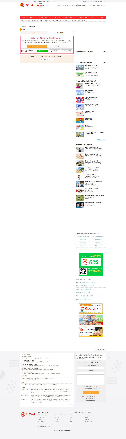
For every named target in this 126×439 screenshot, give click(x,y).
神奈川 (38, 20)
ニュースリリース (42, 421)
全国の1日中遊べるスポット (83, 292)
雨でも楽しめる (24, 369)
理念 (71, 417)
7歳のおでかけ (98, 245)
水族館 (51, 369)
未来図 (86, 417)
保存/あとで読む (85, 1)
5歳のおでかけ (98, 242)
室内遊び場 (31, 369)
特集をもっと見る (101, 140)
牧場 (40, 358)
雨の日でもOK (81, 5)
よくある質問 (56, 417)
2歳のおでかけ (83, 239)
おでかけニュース (82, 17)
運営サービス (72, 419)
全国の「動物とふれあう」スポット (85, 285)
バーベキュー (32, 358)
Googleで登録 (66, 51)
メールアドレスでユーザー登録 (37, 46)
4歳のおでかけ (83, 242)
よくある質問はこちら (91, 398)
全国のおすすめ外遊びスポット (84, 299)
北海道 (28, 20)
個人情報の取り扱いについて (90, 386)
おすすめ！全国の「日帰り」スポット (85, 282)
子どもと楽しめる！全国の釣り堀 (84, 296)
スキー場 (29, 373)
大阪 (63, 20)
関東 (33, 20)
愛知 (50, 20)
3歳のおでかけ (98, 239)
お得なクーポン (24, 365)
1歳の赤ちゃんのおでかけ (98, 236)
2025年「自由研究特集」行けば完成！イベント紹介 (32, 380)
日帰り (94, 5)
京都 (66, 20)
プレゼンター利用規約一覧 (59, 415)
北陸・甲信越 (55, 20)
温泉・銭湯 (23, 373)
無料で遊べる (32, 365)
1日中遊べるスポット (101, 5)
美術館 (48, 369)
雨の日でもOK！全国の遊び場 (83, 289)
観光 (46, 358)
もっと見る (69, 404)
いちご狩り (48, 373)
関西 (61, 20)
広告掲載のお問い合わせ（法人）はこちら (91, 388)
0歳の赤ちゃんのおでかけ (83, 236)
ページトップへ (101, 349)
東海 (47, 20)
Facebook (40, 424)
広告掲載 (40, 419)
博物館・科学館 (42, 369)
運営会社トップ (73, 415)
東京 (35, 20)
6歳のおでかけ (83, 245)
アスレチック (44, 365)
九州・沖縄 (80, 20)
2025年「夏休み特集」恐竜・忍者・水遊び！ (31, 378)
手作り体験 (28, 361)
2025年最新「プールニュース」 (49, 378)
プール (43, 358)
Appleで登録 (54, 51)
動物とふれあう (35, 361)
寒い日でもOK (89, 5)
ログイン (103, 1)
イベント (32, 17)
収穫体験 (42, 361)
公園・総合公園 (51, 365)
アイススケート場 (36, 373)
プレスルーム (56, 419)
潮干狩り (43, 373)
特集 (102, 17)
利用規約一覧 (41, 417)
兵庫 (68, 20)
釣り (37, 358)
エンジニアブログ (73, 424)
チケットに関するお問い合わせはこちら (90, 396)
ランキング (57, 17)
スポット (24, 17)
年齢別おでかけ (68, 17)
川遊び (57, 365)
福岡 (84, 20)
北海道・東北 (23, 20)
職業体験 (46, 361)
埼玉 (44, 20)
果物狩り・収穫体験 (55, 373)
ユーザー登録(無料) (95, 1)
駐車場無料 (38, 365)
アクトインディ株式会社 (86, 412)
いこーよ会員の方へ (90, 400)
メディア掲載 (56, 421)
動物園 (26, 358)
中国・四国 (73, 20)
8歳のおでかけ (83, 249)
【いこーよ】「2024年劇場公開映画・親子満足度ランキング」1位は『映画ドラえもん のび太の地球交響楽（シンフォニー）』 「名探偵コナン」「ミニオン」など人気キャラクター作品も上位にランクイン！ (50, 401)
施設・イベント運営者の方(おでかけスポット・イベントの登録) (43, 384)
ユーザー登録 (24, 384)
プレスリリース (88, 421)
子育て (94, 17)
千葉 (41, 20)
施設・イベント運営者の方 (44, 415)
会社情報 (87, 419)
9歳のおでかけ (98, 249)
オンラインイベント (44, 17)
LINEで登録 (42, 51)
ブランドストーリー (89, 415)
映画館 (36, 369)
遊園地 (22, 358)
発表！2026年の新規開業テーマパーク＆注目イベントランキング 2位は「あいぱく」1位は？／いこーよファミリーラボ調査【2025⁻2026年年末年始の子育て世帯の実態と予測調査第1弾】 (50, 391)
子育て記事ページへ (47, 59)
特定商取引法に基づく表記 (44, 426)
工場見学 (23, 361)
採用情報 (72, 421)
